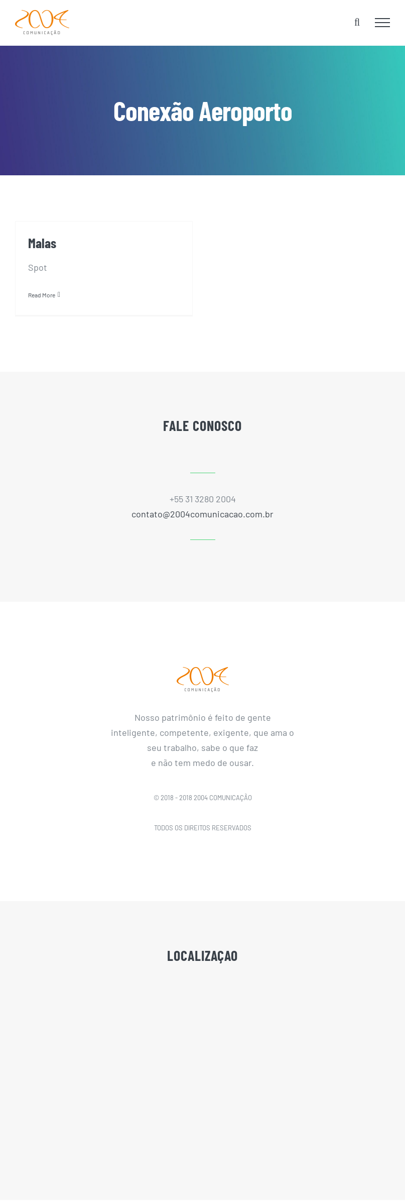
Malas (42, 243)
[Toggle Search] (357, 22)
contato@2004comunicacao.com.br (202, 513)
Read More (41, 294)
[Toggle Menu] (382, 22)
